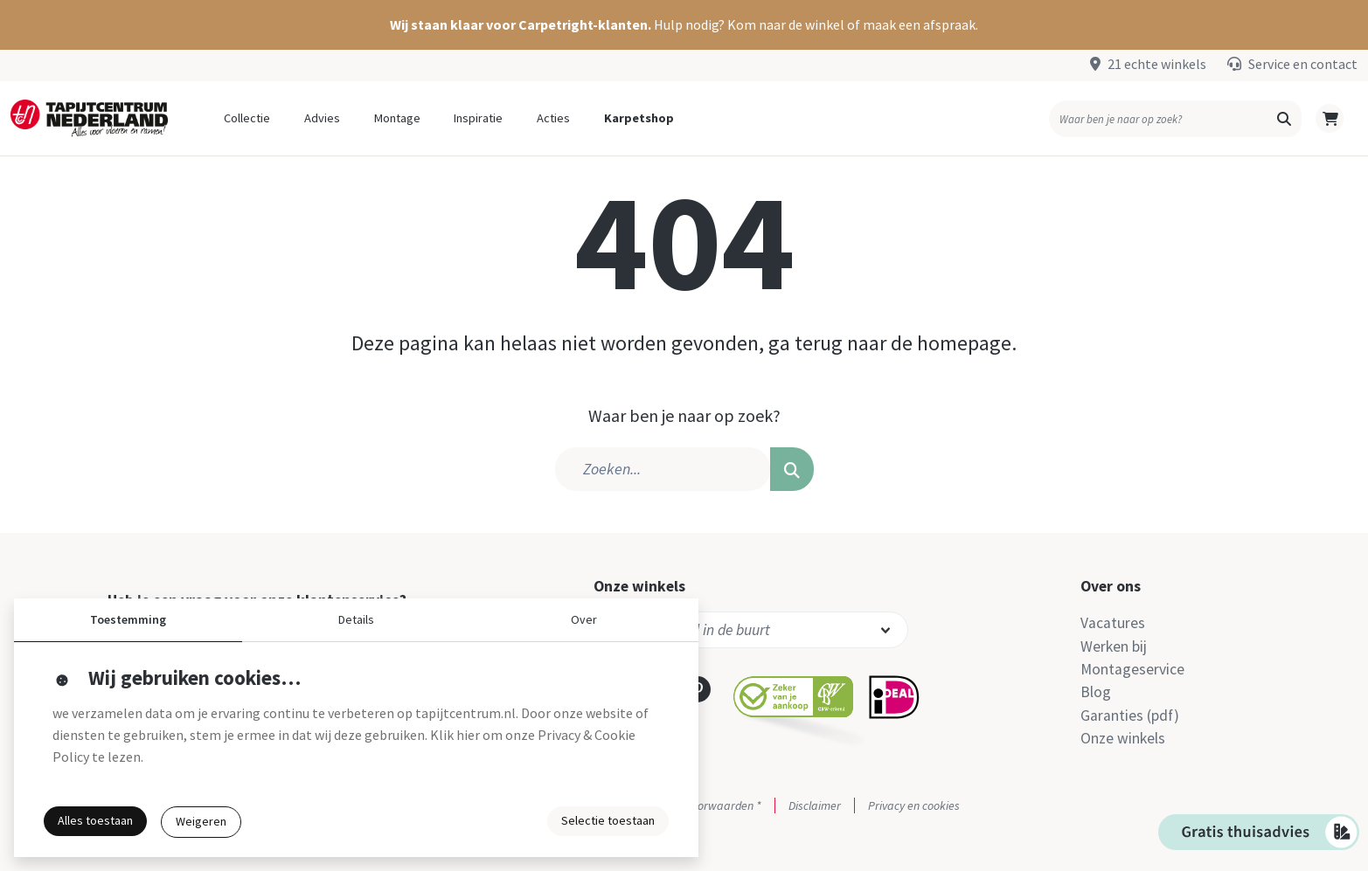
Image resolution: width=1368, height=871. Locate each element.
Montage (397, 118)
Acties (553, 118)
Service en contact (1303, 64)
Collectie (247, 118)
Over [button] (584, 619)
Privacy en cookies (914, 805)
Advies (322, 118)
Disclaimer (814, 805)
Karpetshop (639, 118)
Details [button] (356, 619)
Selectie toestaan (608, 820)
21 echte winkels (1157, 64)
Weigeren (201, 821)
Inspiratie (478, 118)
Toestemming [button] (128, 619)
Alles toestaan (95, 820)
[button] (684, 25)
